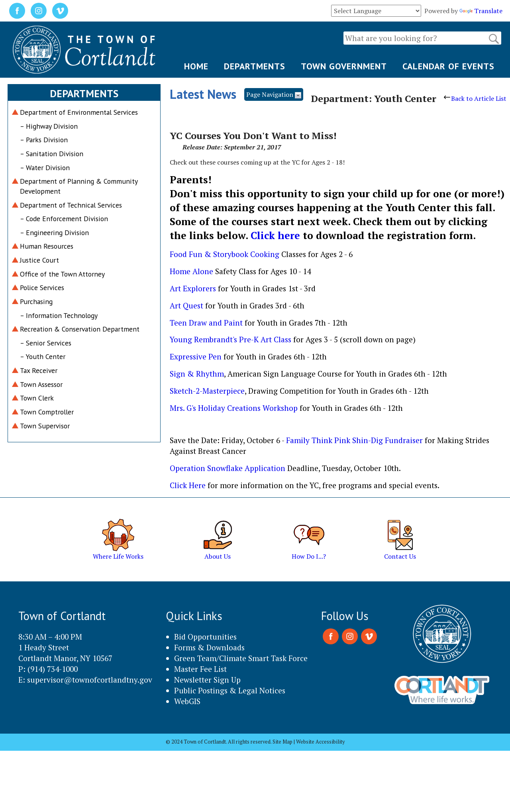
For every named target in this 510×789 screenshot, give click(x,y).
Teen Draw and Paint (207, 323)
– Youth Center (42, 356)
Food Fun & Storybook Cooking (225, 254)
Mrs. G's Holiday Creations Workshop (235, 408)
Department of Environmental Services (79, 112)
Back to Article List (475, 98)
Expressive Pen (197, 356)
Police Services (42, 287)
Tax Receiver (38, 370)
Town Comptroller (47, 411)
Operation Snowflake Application (228, 468)
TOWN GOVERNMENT (344, 66)
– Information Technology (59, 315)
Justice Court (39, 260)
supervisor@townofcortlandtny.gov (89, 680)
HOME (196, 66)
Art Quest (187, 305)
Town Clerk (37, 397)
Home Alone (192, 271)
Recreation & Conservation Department (79, 329)
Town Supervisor (45, 425)
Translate (480, 10)
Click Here (189, 485)
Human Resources (46, 246)
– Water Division (45, 167)
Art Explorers (194, 288)
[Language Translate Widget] (376, 11)
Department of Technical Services (71, 205)
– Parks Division (44, 139)
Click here (277, 235)
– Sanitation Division (51, 153)
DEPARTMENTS (254, 66)
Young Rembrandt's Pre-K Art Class (231, 339)
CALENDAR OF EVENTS (448, 66)
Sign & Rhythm (197, 374)
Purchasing (36, 301)
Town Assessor (41, 384)
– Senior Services (45, 342)
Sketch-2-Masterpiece (207, 391)
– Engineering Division (54, 232)
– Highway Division (49, 126)
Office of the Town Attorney (62, 274)
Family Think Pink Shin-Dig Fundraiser (355, 440)
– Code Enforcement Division (64, 218)
